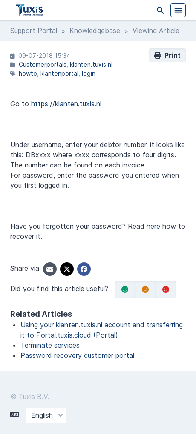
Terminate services (50, 345)
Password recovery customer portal (77, 355)
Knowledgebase (94, 30)
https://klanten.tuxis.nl (66, 103)
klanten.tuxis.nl (91, 64)
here (153, 226)
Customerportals (42, 64)
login (88, 73)
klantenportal (59, 73)
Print (167, 55)
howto (28, 73)
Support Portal (33, 30)
